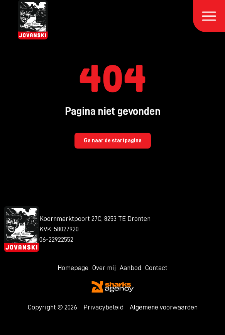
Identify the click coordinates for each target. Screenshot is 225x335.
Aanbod (130, 267)
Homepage (73, 267)
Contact (156, 267)
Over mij (104, 267)
